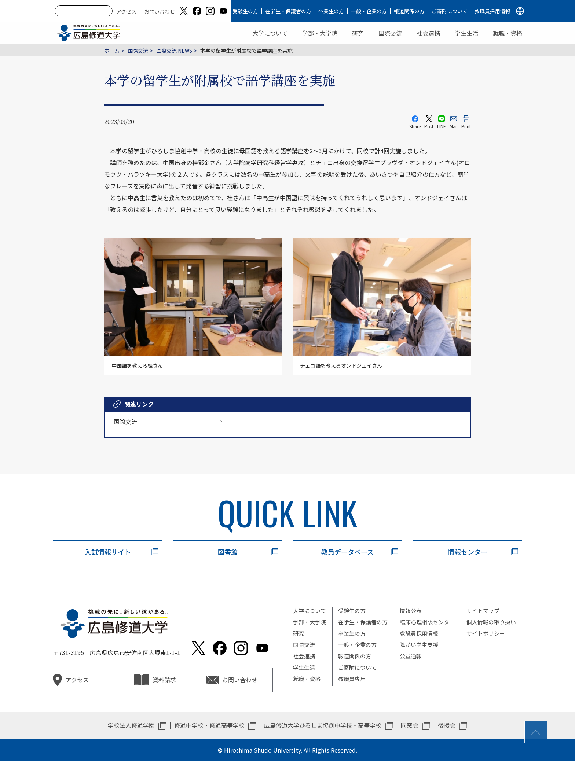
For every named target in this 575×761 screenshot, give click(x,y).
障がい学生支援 (419, 644)
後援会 (446, 725)
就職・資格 (507, 33)
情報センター (467, 551)
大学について (270, 33)
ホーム (112, 50)
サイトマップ (482, 610)
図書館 (228, 551)
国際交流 (390, 33)
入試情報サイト (108, 551)
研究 (358, 33)
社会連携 (428, 33)
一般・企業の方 (369, 11)
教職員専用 (352, 679)
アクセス (126, 11)
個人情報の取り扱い (491, 622)
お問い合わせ (159, 11)
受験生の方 (245, 11)
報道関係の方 (409, 11)
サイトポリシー (485, 633)
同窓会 (409, 725)
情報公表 (411, 610)
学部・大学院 (319, 33)
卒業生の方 (331, 11)
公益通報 (411, 656)
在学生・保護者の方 (288, 11)
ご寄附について (450, 11)
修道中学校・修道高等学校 (209, 725)
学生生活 (466, 33)
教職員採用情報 (492, 11)
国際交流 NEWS (174, 50)
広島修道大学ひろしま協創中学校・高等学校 (322, 725)
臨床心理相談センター (427, 622)
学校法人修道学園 (131, 725)
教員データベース (347, 551)
